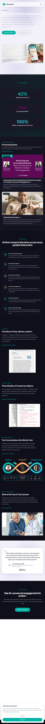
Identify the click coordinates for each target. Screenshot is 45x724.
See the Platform (24, 32)
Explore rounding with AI (9, 399)
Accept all (22, 719)
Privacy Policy (15, 712)
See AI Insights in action (9, 345)
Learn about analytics (8, 454)
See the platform (7, 508)
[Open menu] (41, 4)
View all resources (7, 151)
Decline (23, 716)
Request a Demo (9, 32)
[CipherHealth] (8, 4)
